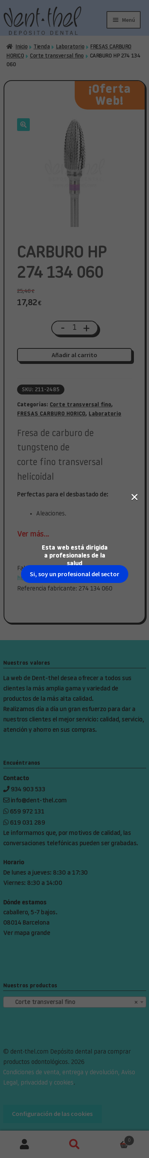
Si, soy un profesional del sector (74, 138)
